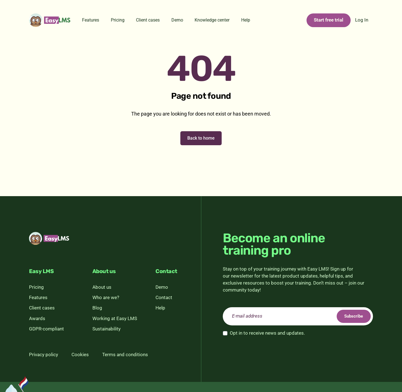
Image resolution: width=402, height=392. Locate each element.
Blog (97, 308)
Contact (163, 297)
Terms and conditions (125, 354)
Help (245, 20)
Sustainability (106, 329)
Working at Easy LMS (114, 318)
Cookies (80, 354)
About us (101, 287)
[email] (298, 316)
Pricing (118, 20)
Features (90, 20)
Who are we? (105, 297)
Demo (177, 20)
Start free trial (328, 20)
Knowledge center (212, 20)
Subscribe (350, 316)
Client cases (148, 20)
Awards (37, 318)
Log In (361, 20)
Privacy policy (43, 354)
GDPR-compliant (46, 329)
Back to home (201, 138)
